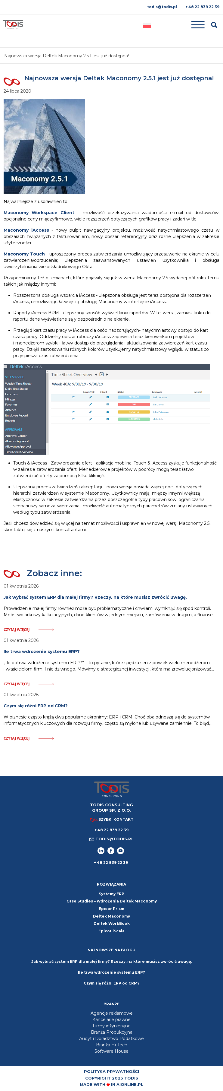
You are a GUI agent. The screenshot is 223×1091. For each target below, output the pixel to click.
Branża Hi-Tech (111, 1045)
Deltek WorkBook (112, 923)
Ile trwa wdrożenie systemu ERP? (111, 972)
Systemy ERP (111, 894)
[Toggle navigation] (181, 25)
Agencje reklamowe (112, 1013)
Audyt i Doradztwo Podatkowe (111, 1038)
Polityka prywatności (111, 1071)
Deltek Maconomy (111, 916)
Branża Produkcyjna (111, 1032)
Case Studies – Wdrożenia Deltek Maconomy (112, 901)
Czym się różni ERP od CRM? (112, 983)
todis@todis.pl (162, 7)
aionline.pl (129, 1084)
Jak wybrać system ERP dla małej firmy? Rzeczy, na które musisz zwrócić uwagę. (111, 961)
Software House (111, 1051)
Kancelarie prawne (111, 1019)
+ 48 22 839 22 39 (202, 7)
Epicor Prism (111, 908)
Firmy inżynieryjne (112, 1026)
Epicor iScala (111, 931)
